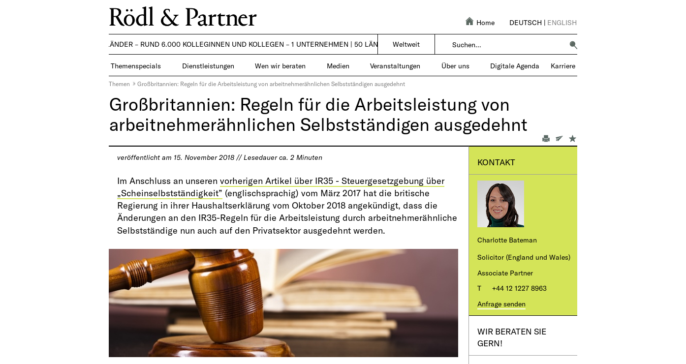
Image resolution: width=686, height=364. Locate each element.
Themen (119, 83)
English (562, 22)
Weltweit (406, 44)
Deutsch (525, 22)
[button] (573, 45)
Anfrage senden (501, 304)
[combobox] (507, 45)
